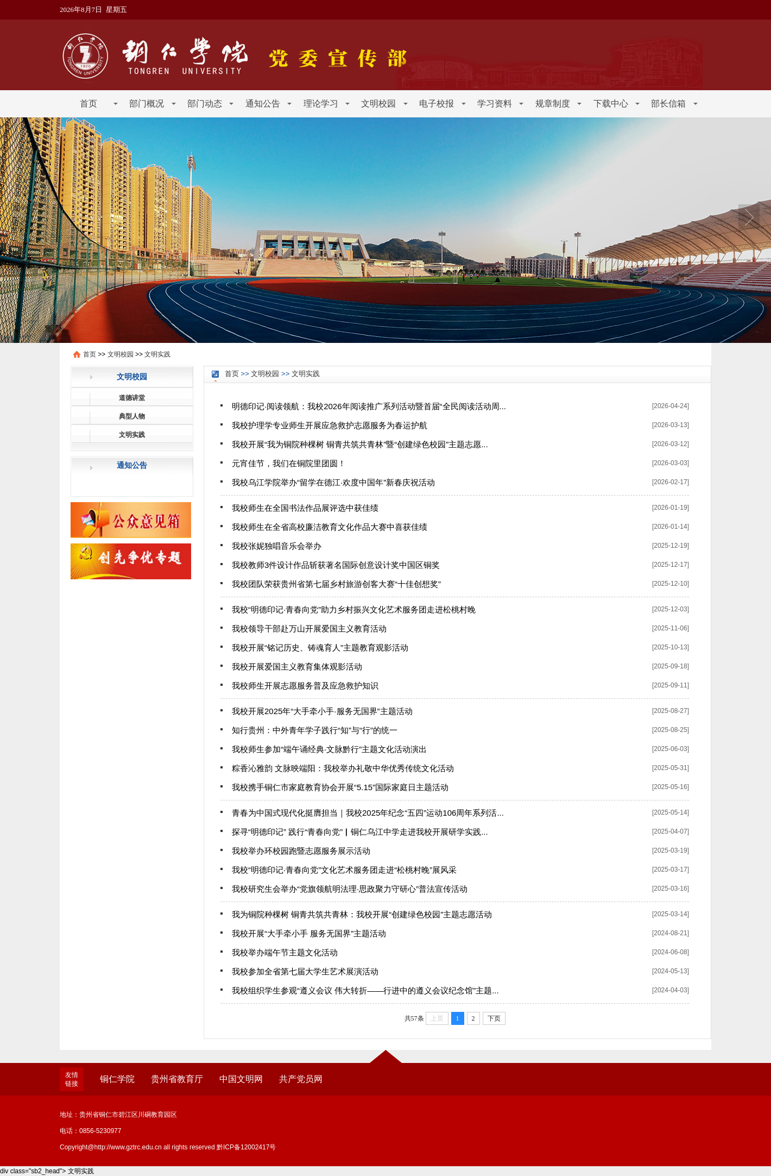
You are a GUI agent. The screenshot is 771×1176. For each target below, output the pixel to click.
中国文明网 (241, 1079)
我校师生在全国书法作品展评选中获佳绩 (305, 507)
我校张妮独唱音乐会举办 (276, 546)
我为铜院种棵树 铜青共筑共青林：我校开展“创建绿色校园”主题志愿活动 (362, 914)
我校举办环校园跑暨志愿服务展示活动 (301, 850)
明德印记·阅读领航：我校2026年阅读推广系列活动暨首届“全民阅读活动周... (369, 406)
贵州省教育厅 (177, 1079)
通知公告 (262, 103)
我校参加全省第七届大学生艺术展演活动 (305, 971)
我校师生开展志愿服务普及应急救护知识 (305, 685)
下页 (494, 1018)
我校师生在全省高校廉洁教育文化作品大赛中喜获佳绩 (329, 526)
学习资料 (494, 103)
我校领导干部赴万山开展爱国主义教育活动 (309, 628)
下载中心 (610, 103)
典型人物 (132, 416)
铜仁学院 (117, 1079)
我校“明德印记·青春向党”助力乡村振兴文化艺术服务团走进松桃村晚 (354, 609)
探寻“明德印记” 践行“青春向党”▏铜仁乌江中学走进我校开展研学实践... (360, 831)
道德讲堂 (132, 398)
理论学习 (321, 103)
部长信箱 (668, 103)
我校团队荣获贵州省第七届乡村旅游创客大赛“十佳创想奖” (336, 584)
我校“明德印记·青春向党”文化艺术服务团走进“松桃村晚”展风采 (344, 869)
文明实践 (157, 354)
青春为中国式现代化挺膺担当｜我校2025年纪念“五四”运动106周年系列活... (368, 812)
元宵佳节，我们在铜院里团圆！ (289, 463)
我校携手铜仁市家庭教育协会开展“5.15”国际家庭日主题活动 (340, 787)
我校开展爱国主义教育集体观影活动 (297, 666)
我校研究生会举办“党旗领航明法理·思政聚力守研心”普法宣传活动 (349, 888)
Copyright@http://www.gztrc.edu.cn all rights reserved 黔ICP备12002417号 (168, 1147)
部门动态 (204, 103)
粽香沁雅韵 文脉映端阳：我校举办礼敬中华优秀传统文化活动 (343, 768)
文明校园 (378, 103)
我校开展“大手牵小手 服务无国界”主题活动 (309, 933)
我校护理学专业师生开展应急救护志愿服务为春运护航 (329, 425)
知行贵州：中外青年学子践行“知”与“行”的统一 (314, 730)
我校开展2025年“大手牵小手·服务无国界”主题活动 (322, 711)
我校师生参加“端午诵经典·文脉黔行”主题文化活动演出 (329, 749)
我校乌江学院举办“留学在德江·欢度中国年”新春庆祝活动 (333, 482)
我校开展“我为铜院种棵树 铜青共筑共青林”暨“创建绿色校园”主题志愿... (360, 444)
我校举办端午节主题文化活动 (285, 952)
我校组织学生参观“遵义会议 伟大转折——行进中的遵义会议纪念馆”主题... (365, 990)
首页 (88, 103)
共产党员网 (301, 1079)
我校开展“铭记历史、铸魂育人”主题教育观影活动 (320, 647)
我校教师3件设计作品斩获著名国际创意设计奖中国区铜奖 (336, 565)
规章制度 (552, 103)
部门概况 (146, 103)
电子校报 (436, 103)
